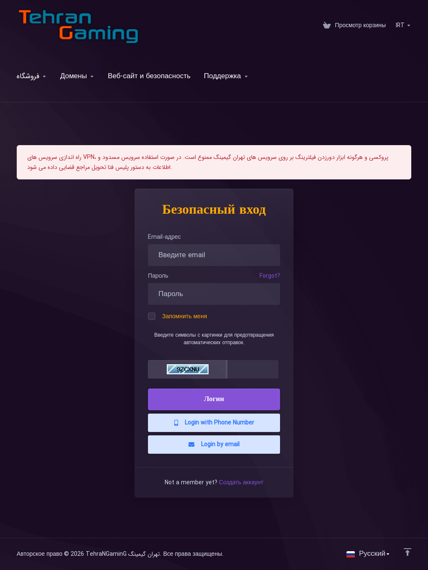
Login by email (214, 444)
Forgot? (270, 276)
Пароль (158, 276)
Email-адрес (164, 237)
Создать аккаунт (241, 482)
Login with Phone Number (214, 422)
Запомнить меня (177, 316)
